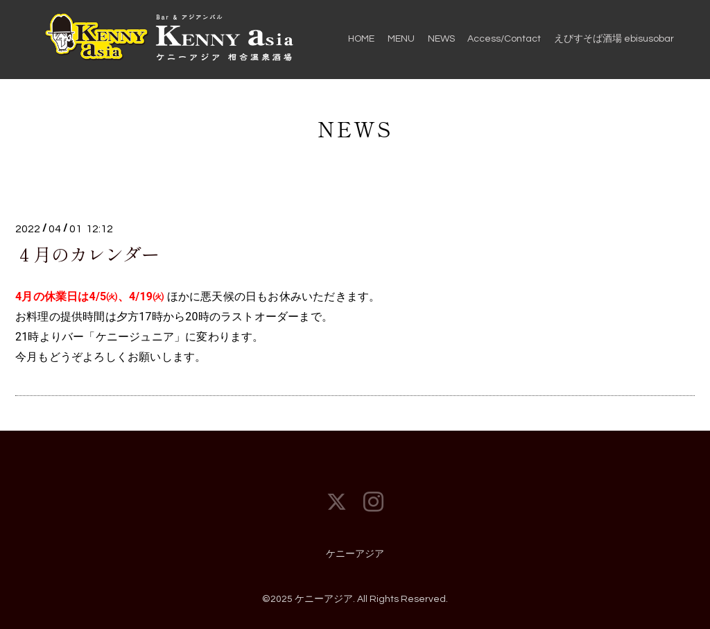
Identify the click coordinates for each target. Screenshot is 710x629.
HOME (361, 39)
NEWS (441, 39)
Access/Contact (504, 39)
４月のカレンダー (87, 253)
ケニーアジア (355, 554)
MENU (401, 39)
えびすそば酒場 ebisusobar (614, 39)
